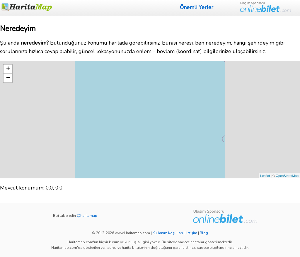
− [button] (8, 78)
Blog (204, 233)
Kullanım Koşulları (168, 233)
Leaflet (265, 175)
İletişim (191, 233)
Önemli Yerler (196, 7)
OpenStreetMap (287, 175)
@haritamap (87, 215)
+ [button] (8, 69)
